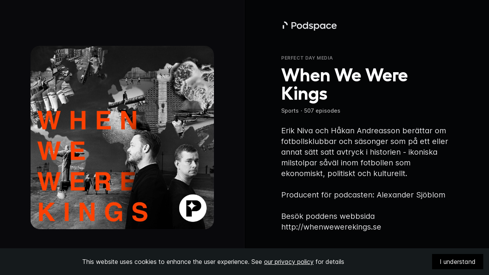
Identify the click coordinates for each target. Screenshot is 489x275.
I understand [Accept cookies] (458, 261)
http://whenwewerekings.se (331, 226)
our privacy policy (289, 261)
